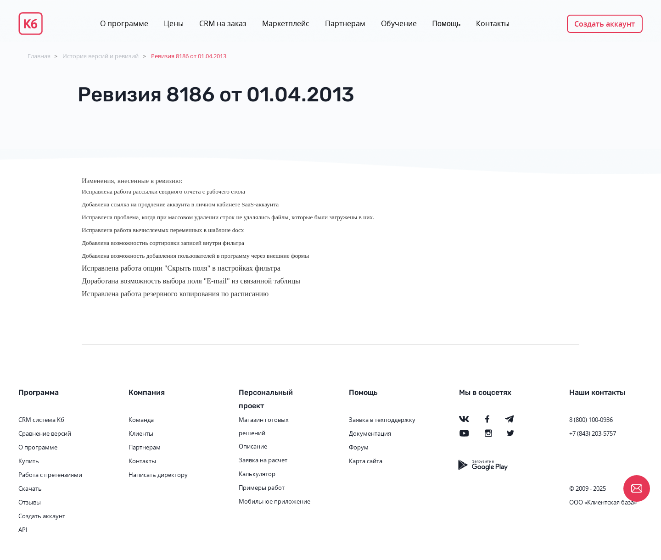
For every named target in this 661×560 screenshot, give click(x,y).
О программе (124, 23)
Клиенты (141, 433)
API (23, 530)
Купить (28, 461)
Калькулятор (257, 474)
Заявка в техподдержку (382, 420)
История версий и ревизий (100, 56)
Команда (141, 420)
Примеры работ (262, 487)
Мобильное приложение (274, 501)
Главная (39, 56)
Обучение (399, 23)
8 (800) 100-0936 (591, 420)
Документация (370, 433)
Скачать (30, 488)
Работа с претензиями (50, 475)
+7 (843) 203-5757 (592, 433)
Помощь (446, 24)
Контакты (493, 23)
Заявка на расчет (263, 460)
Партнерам (345, 23)
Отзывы (29, 502)
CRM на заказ (222, 23)
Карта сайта (365, 461)
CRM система (37, 420)
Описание (253, 446)
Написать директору (158, 475)
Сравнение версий (44, 433)
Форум (359, 447)
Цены (174, 23)
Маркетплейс (285, 23)
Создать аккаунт (604, 24)
